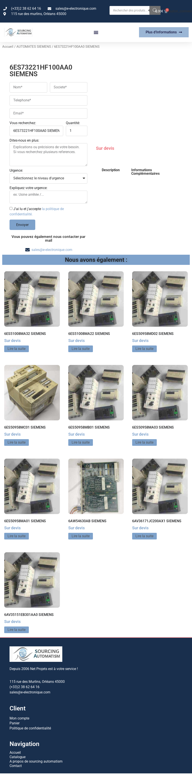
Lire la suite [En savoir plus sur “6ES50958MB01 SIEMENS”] (81, 442)
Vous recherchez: (23, 123)
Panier (15, 722)
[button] (96, 32)
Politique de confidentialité (30, 727)
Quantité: (73, 123)
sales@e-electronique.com (51, 250)
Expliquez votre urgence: (28, 188)
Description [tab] (111, 170)
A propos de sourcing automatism (36, 760)
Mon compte (19, 718)
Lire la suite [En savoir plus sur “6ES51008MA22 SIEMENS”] (81, 349)
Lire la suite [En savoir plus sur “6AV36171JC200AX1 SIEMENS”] (144, 536)
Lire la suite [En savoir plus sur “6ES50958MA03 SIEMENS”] (144, 442)
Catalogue (17, 756)
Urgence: (16, 171)
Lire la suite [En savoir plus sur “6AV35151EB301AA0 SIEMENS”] (16, 630)
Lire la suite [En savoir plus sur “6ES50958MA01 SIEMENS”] (16, 536)
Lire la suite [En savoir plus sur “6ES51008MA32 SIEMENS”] (16, 349)
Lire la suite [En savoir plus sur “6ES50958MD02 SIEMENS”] (144, 349)
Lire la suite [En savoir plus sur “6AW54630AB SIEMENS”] (81, 536)
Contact (16, 764)
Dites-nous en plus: (24, 140)
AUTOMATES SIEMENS (33, 47)
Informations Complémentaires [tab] (145, 172)
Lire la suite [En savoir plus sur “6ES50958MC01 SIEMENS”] (16, 442)
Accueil (7, 47)
